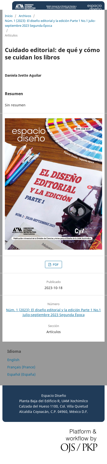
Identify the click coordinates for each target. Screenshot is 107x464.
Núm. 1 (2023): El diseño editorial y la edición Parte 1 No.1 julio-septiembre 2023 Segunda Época (50, 23)
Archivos (25, 16)
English (13, 359)
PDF (55, 264)
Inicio (9, 16)
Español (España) (21, 374)
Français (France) (21, 367)
